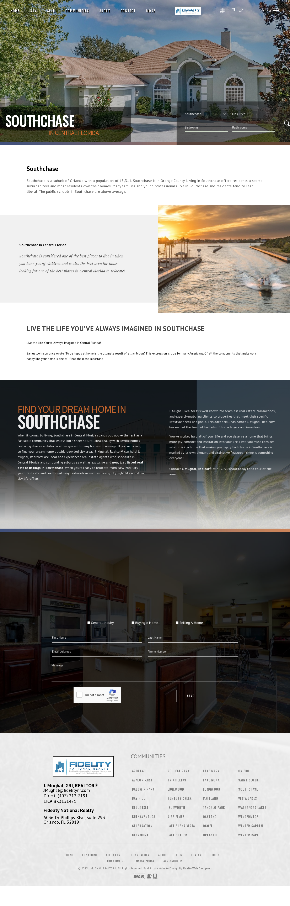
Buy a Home (89, 855)
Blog (179, 855)
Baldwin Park (143, 789)
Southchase (248, 789)
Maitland (210, 798)
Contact (128, 11)
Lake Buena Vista (181, 826)
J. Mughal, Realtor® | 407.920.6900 (189, 10)
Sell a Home (114, 855)
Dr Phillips (176, 780)
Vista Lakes (247, 798)
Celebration (142, 826)
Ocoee (208, 826)
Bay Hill (138, 798)
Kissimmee (175, 817)
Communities (77, 11)
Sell (51, 11)
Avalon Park (142, 780)
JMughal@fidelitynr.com (67, 790)
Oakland (210, 817)
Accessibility (173, 861)
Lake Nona (211, 780)
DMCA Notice (116, 861)
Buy (33, 11)
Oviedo (243, 771)
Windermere (248, 817)
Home (15, 11)
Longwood (211, 789)
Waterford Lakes (252, 808)
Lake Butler (177, 835)
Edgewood (175, 789)
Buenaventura (143, 817)
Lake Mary (211, 771)
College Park (178, 771)
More (151, 11)
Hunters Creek (179, 798)
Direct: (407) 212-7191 (66, 795)
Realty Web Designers (197, 868)
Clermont (140, 835)
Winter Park (248, 835)
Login (216, 855)
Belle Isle (140, 808)
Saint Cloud (248, 780)
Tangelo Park (214, 808)
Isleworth (176, 808)
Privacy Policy (144, 861)
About (105, 11)
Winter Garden (250, 826)
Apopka (138, 771)
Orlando (210, 835)
